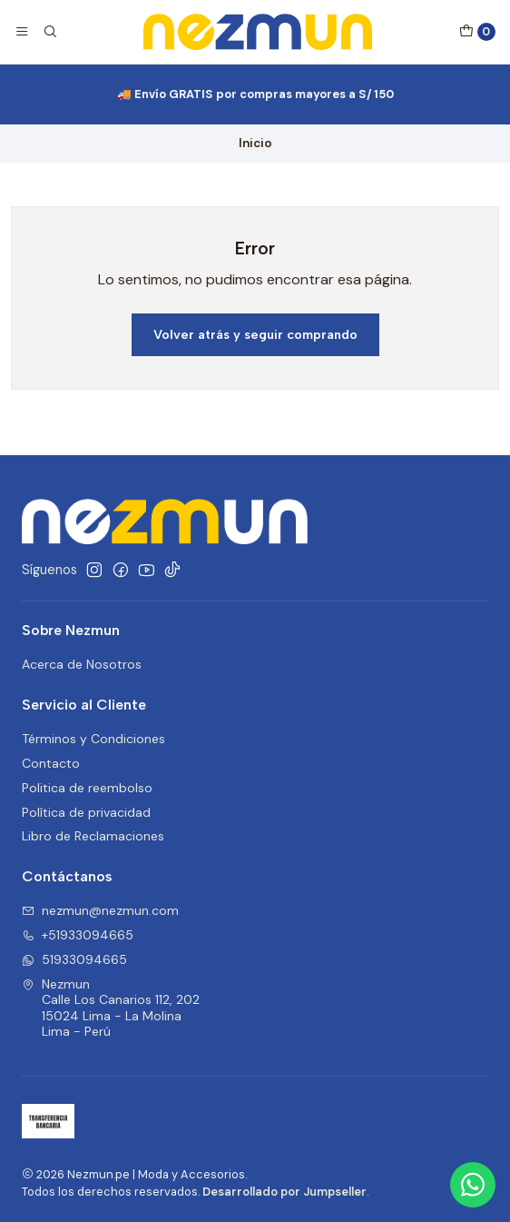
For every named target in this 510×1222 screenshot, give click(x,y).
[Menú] (22, 32)
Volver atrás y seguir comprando (255, 334)
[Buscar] (49, 32)
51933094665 (74, 959)
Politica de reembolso (87, 788)
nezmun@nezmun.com (100, 910)
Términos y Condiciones (93, 738)
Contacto (51, 763)
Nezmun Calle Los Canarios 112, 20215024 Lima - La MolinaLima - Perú (111, 1008)
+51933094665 (77, 935)
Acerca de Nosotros (82, 664)
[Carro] (477, 31)
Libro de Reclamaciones (93, 836)
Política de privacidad (86, 812)
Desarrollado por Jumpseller (284, 1191)
